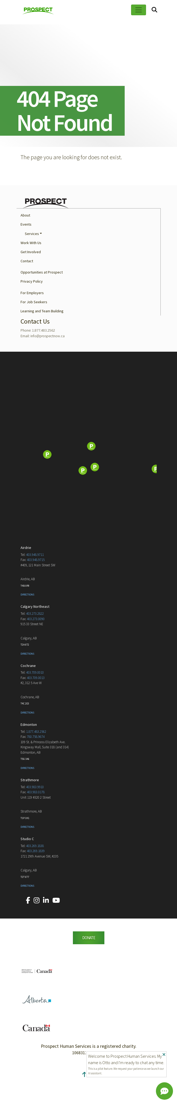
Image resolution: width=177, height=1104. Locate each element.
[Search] (154, 10)
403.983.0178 (36, 817)
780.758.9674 (36, 761)
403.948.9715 (36, 584)
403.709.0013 (36, 702)
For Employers (32, 317)
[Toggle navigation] (138, 10)
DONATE (88, 962)
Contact (27, 285)
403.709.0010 (35, 697)
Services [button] (32, 258)
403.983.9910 (35, 812)
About (25, 240)
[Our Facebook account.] (28, 925)
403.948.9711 (35, 579)
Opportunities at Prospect (42, 297)
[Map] (89, 479)
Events (26, 249)
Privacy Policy (32, 306)
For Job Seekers (34, 326)
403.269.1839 (36, 876)
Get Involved (31, 276)
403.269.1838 (35, 870)
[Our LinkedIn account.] (46, 925)
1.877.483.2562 (36, 756)
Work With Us (31, 267)
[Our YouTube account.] (56, 925)
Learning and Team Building (42, 335)
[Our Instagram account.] (37, 925)
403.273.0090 (36, 644)
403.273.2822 (35, 638)
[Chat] (164, 1091)
